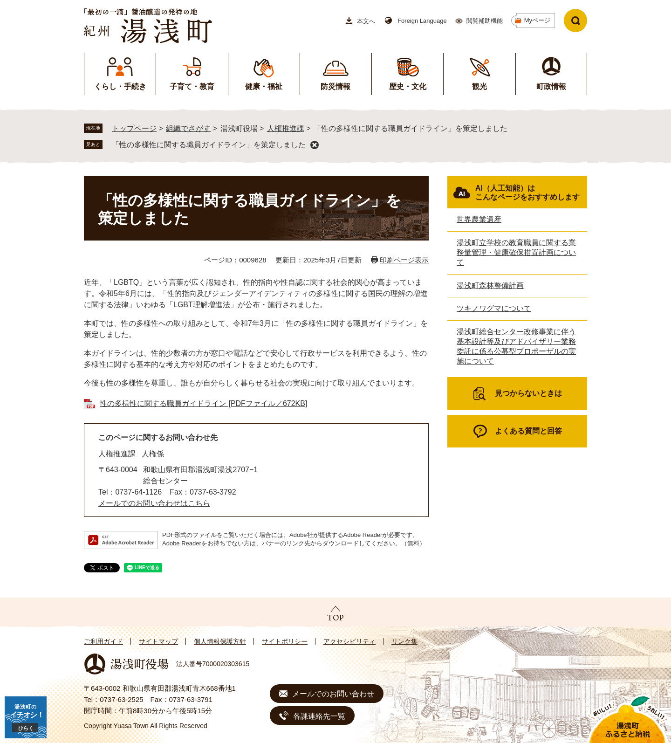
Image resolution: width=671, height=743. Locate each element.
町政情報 (551, 86)
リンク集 (404, 641)
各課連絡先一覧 (319, 716)
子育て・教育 (192, 86)
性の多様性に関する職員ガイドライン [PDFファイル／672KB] (203, 403)
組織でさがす (188, 128)
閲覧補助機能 (484, 20)
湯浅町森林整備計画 (490, 285)
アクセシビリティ (349, 641)
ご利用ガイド (103, 641)
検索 (575, 20)
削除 (314, 145)
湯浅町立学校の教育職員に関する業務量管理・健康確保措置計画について (516, 252)
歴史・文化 (407, 86)
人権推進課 (285, 128)
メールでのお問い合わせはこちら (154, 503)
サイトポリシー (285, 641)
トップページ (134, 128)
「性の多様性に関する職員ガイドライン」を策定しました (209, 145)
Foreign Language (422, 20)
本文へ (366, 21)
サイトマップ (158, 641)
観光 (479, 86)
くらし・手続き (120, 86)
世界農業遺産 (479, 219)
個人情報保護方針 (220, 641)
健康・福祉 (263, 86)
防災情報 (335, 86)
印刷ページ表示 (404, 260)
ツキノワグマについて (494, 308)
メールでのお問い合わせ (333, 694)
